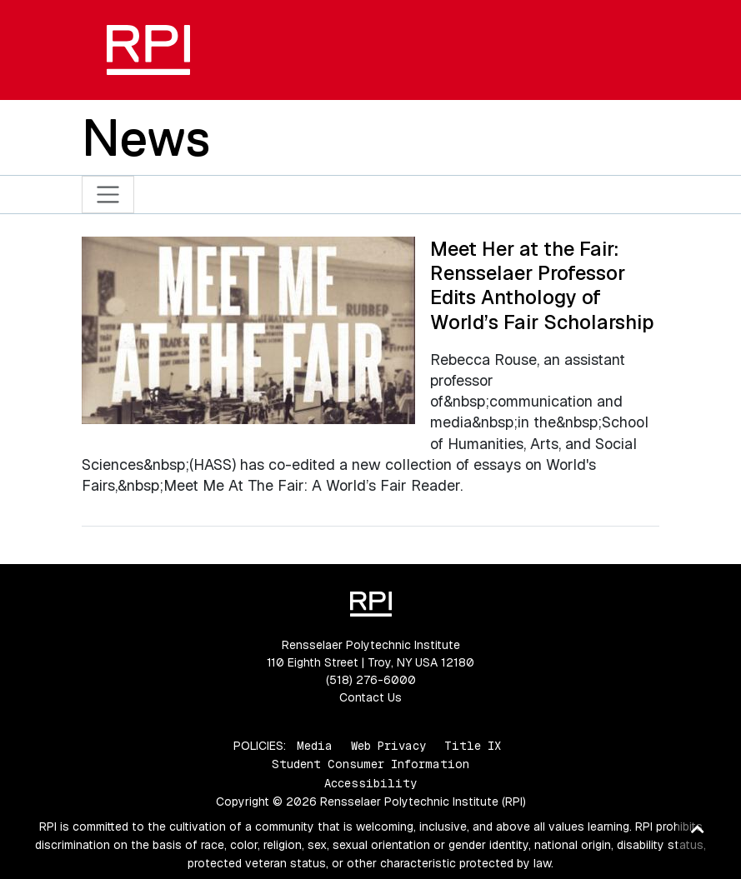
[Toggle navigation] (108, 194)
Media (315, 745)
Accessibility (370, 783)
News (146, 137)
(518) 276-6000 (371, 679)
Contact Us (370, 697)
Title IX (472, 745)
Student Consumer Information (370, 764)
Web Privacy (388, 745)
